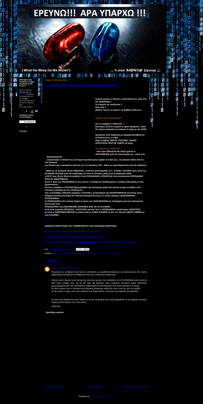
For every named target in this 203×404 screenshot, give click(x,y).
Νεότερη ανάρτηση (54, 386)
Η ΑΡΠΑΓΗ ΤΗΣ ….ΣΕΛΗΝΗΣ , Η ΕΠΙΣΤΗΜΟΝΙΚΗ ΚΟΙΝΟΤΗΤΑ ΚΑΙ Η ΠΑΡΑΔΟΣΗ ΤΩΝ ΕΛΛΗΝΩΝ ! (90, 242)
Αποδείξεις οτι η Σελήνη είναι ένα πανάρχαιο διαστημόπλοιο (73, 231)
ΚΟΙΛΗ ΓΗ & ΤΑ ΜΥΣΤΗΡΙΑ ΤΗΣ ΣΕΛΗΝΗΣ (103, 253)
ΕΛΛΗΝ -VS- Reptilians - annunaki (67, 253)
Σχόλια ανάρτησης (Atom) (102, 396)
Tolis (53, 268)
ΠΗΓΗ (47, 218)
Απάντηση (55, 306)
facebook (22, 94)
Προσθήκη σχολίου (55, 312)
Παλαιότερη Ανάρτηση (135, 386)
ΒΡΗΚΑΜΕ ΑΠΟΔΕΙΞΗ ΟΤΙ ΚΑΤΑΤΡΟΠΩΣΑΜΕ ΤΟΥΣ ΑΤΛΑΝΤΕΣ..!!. (76, 237)
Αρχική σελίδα (94, 386)
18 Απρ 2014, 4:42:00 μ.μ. (68, 268)
